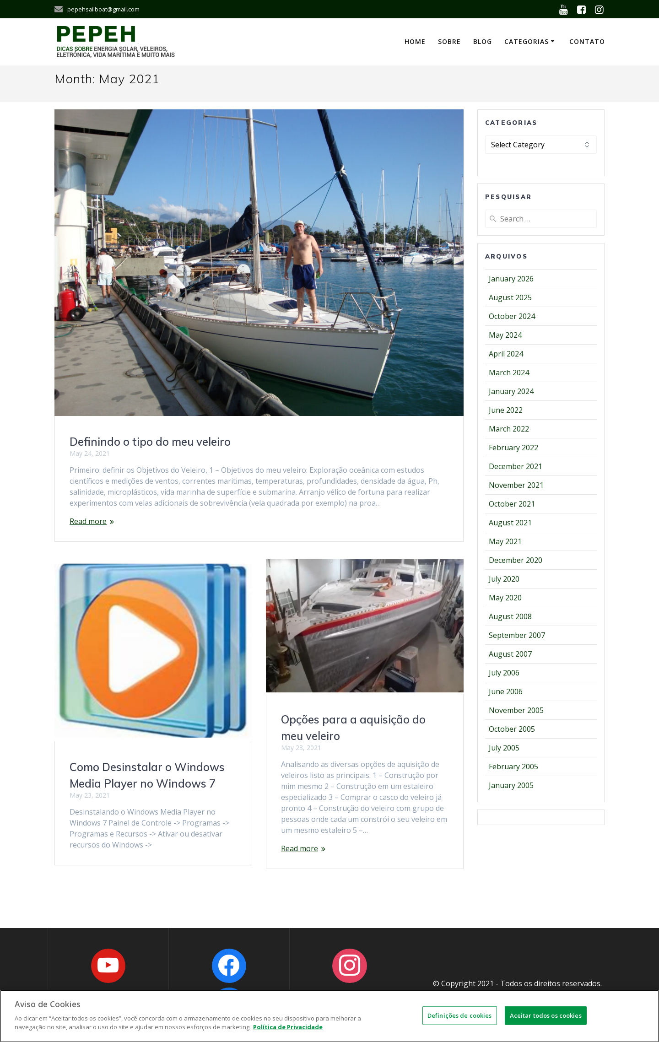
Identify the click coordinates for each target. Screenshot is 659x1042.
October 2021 (512, 504)
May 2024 (505, 335)
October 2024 (512, 316)
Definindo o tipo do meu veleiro (150, 441)
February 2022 (513, 448)
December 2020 (515, 560)
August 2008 (510, 616)
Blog (482, 41)
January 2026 (511, 279)
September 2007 (517, 635)
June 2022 (506, 410)
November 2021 (516, 485)
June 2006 (506, 691)
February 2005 (513, 766)
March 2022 (509, 429)
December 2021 (515, 466)
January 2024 (511, 391)
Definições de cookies (459, 1020)
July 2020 (504, 579)
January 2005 (511, 785)
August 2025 (510, 297)
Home (415, 41)
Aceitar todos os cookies (546, 1020)
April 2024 (506, 354)
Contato (587, 41)
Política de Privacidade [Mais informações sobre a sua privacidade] (288, 1032)
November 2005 (516, 710)
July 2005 (504, 748)
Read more (88, 521)
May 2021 (505, 541)
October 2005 (512, 729)
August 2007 (510, 654)
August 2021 (510, 523)
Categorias (526, 41)
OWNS (556, 994)
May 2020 (505, 598)
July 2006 (504, 673)
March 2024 (509, 372)
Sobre (449, 41)
